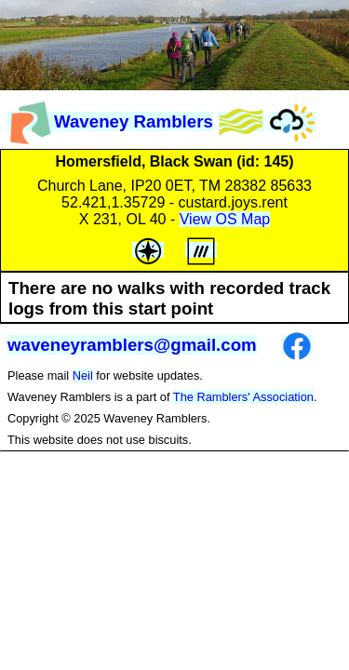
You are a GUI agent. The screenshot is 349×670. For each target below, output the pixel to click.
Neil (83, 375)
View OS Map (225, 219)
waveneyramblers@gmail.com (132, 345)
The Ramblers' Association (243, 397)
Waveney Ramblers (110, 121)
